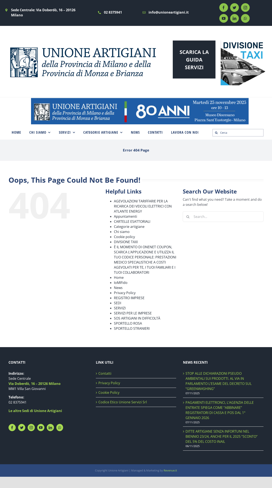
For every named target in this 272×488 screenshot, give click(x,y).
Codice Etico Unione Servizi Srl (122, 402)
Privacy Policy (125, 292)
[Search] (216, 132)
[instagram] (245, 7)
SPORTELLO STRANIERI (132, 328)
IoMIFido (121, 282)
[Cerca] (238, 132)
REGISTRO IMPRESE (129, 298)
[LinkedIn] (50, 427)
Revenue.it (170, 470)
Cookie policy (124, 236)
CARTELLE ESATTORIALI (132, 221)
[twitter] (234, 7)
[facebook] (223, 7)
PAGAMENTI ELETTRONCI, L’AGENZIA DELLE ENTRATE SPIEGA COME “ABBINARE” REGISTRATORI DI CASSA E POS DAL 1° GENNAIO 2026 (220, 410)
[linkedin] (234, 18)
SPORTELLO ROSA (128, 323)
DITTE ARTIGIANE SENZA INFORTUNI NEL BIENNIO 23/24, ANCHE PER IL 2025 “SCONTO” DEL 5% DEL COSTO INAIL (222, 436)
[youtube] (223, 18)
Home (119, 277)
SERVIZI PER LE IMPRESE (133, 313)
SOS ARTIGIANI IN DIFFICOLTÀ (137, 318)
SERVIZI (120, 308)
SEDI (117, 303)
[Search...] (223, 216)
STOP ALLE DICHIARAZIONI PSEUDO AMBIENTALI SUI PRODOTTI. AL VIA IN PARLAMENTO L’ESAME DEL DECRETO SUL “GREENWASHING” (219, 381)
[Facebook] (12, 427)
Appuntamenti (125, 216)
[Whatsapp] (59, 427)
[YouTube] (40, 427)
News (118, 287)
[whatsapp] (245, 18)
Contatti (104, 373)
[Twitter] (21, 427)
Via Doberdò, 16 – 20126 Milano (34, 383)
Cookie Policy (108, 392)
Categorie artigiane (129, 226)
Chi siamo (122, 231)
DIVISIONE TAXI (126, 242)
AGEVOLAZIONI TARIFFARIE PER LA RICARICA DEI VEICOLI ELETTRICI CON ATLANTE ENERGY (143, 206)
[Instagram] (31, 427)
